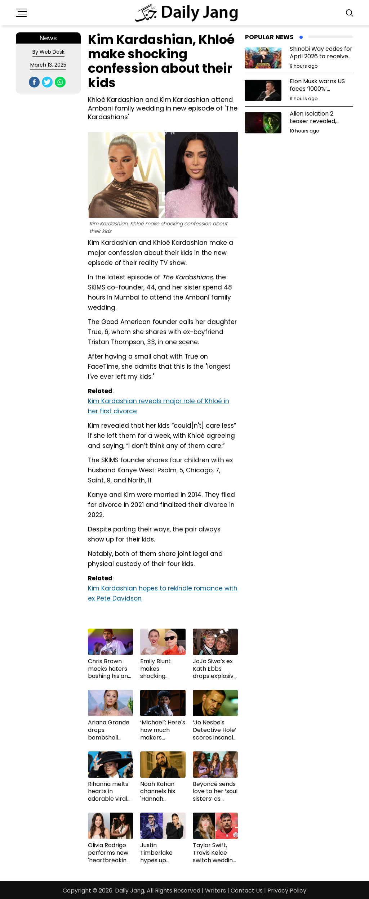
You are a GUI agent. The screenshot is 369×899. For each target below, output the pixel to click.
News (48, 37)
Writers (215, 890)
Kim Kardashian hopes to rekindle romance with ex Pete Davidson (162, 593)
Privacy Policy (286, 890)
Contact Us (247, 890)
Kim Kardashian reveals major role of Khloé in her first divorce (158, 406)
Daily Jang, (130, 890)
